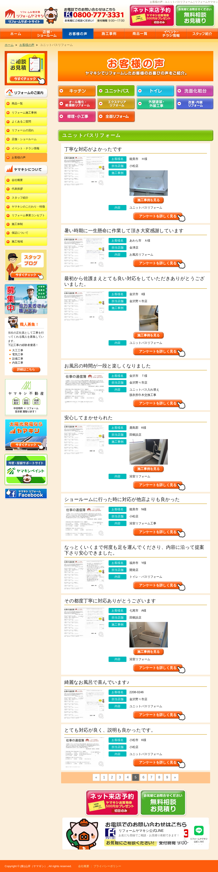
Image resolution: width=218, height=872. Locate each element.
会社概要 (17, 180)
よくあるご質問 (21, 121)
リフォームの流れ (23, 130)
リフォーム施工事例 (24, 112)
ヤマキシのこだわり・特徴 (28, 206)
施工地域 (17, 241)
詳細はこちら (26, 369)
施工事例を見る (148, 200)
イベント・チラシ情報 (25, 148)
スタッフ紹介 (20, 197)
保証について (20, 232)
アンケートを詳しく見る (157, 216)
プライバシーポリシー (107, 866)
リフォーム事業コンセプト (28, 215)
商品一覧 (17, 103)
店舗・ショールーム (24, 139)
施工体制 (17, 224)
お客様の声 (26, 45)
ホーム (9, 45)
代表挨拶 (17, 188)
